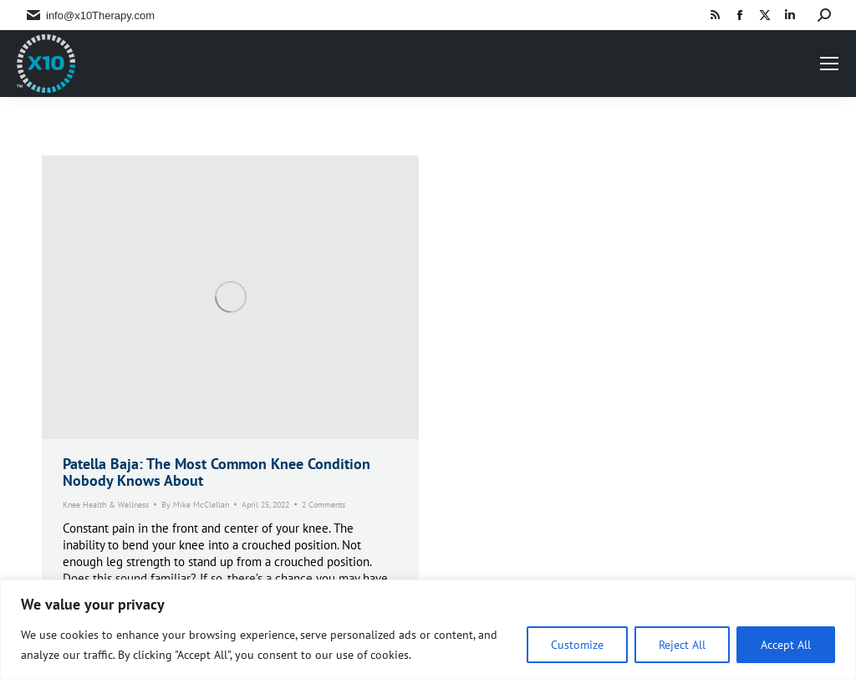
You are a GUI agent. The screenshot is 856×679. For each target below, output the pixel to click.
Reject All (682, 644)
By (195, 504)
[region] (428, 629)
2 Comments (323, 504)
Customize (577, 644)
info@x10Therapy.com (100, 15)
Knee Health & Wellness (106, 504)
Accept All (786, 644)
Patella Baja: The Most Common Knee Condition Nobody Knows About (216, 472)
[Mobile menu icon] (829, 64)
